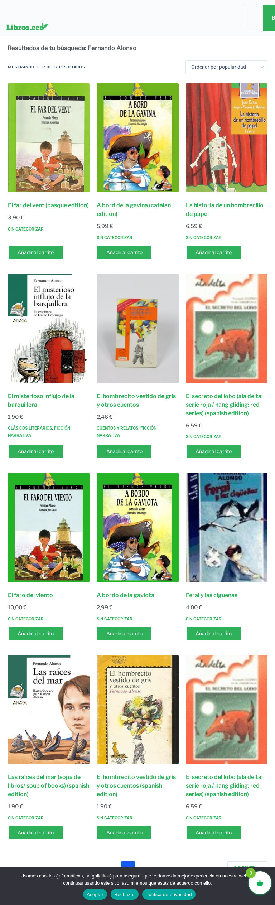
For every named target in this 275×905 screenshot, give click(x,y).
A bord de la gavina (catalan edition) (134, 209)
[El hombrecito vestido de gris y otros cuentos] (137, 328)
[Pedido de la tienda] (226, 67)
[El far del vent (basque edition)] (49, 138)
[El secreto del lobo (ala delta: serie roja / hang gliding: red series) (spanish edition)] (226, 328)
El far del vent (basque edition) (48, 205)
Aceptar (95, 894)
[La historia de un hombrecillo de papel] (226, 138)
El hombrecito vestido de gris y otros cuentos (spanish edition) (136, 786)
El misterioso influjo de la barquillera (41, 400)
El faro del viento (30, 595)
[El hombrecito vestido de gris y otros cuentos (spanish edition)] (137, 709)
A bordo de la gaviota (125, 595)
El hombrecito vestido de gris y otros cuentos (136, 400)
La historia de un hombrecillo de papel (225, 209)
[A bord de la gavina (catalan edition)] (137, 138)
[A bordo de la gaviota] (137, 527)
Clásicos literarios (30, 428)
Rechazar (124, 894)
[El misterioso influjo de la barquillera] (49, 328)
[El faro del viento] (49, 527)
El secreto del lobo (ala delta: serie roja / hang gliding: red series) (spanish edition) (224, 405)
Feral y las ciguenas (211, 595)
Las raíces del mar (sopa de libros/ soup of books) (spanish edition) (48, 786)
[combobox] (252, 18)
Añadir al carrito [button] (36, 252)
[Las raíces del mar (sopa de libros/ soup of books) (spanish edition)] (49, 709)
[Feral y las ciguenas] (226, 527)
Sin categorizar (26, 229)
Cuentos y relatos (117, 428)
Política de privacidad (169, 894)
